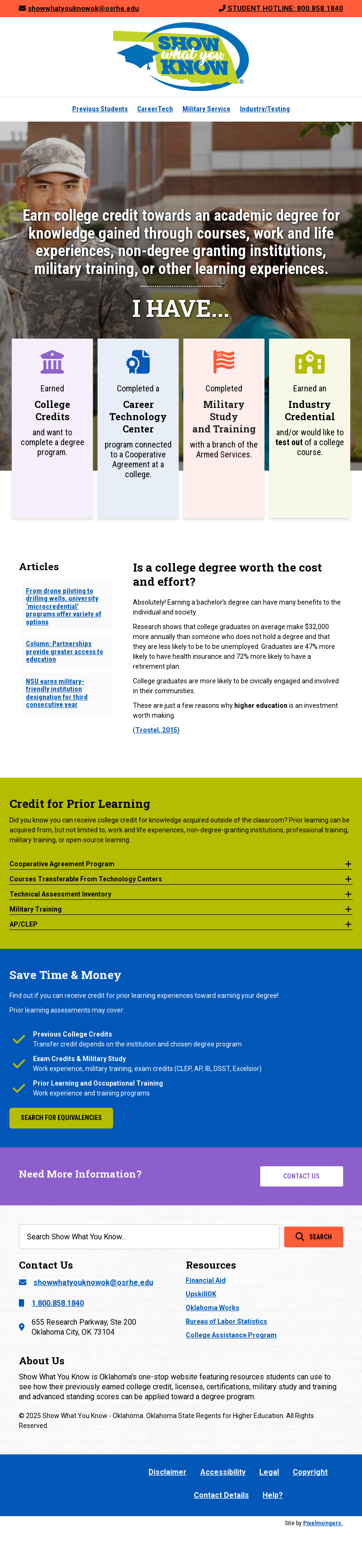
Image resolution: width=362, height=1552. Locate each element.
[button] (181, 862)
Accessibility (223, 1472)
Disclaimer (167, 1472)
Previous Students (100, 109)
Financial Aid (206, 1280)
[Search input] (149, 1236)
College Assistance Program (231, 1335)
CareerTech (155, 109)
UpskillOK (201, 1294)
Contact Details (221, 1495)
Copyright (310, 1472)
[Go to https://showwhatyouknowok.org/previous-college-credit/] (52, 428)
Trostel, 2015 (156, 730)
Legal (269, 1472)
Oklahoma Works (212, 1307)
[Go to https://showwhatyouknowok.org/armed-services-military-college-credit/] (223, 428)
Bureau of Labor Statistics (226, 1321)
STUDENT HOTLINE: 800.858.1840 (284, 8)
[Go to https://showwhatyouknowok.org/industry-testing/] (309, 428)
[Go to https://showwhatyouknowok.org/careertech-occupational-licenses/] (138, 428)
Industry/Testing (265, 109)
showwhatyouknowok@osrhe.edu (93, 1282)
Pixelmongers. (323, 1523)
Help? (273, 1495)
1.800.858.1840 (58, 1303)
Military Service (206, 109)
